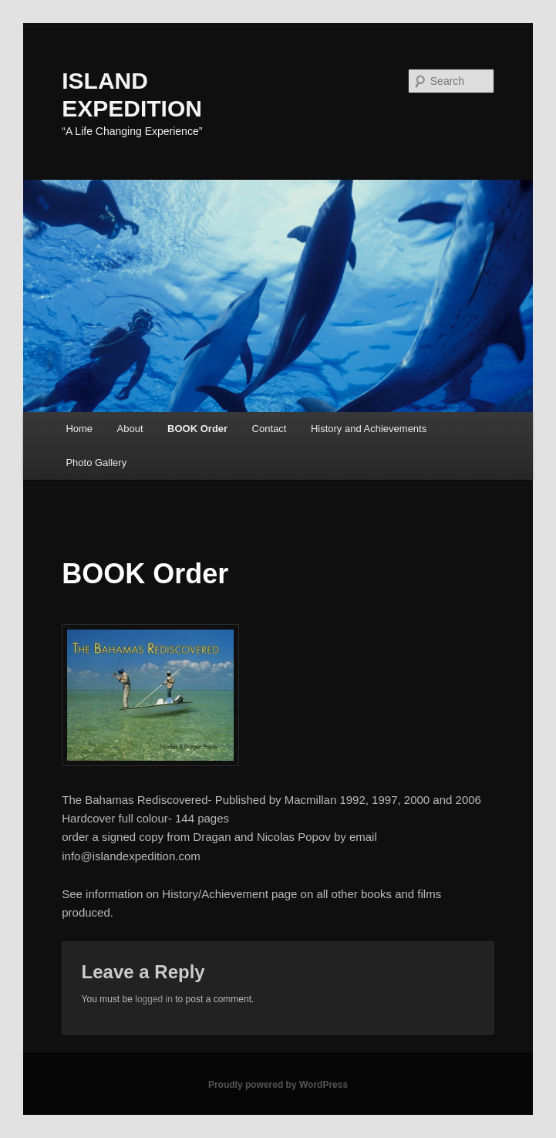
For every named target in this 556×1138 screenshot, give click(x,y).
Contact (269, 428)
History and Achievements (368, 428)
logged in (154, 999)
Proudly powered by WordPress (278, 1084)
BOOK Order (197, 428)
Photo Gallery (96, 462)
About (130, 428)
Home (79, 428)
